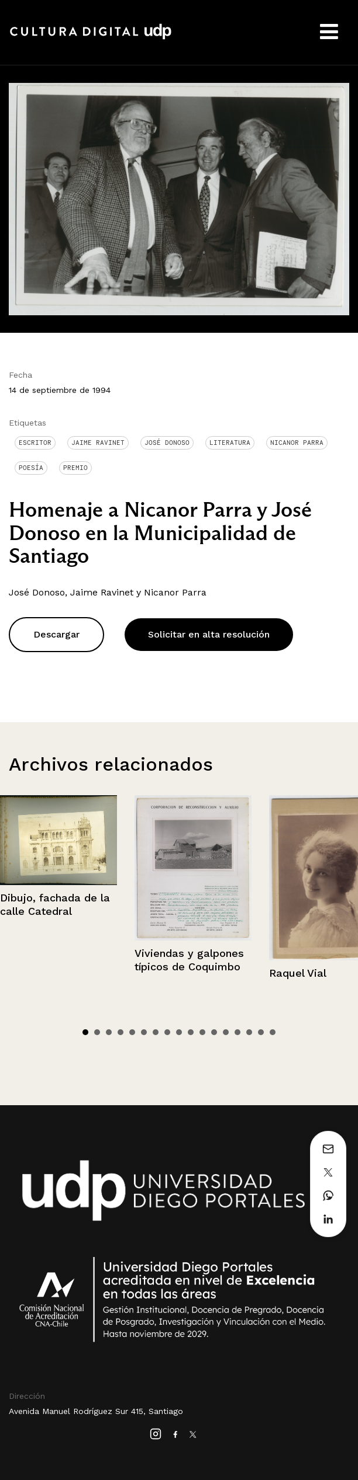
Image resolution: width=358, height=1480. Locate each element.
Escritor (35, 442)
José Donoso (167, 442)
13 (226, 1032)
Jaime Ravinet (98, 442)
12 (214, 1032)
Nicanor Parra (296, 442)
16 (261, 1032)
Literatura (229, 442)
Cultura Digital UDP (91, 38)
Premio (75, 468)
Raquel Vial (297, 973)
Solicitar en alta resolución (209, 634)
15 (249, 1032)
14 (237, 1032)
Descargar (56, 634)
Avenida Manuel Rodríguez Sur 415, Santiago (96, 1411)
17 (273, 1032)
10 (191, 1032)
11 (202, 1032)
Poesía (31, 468)
